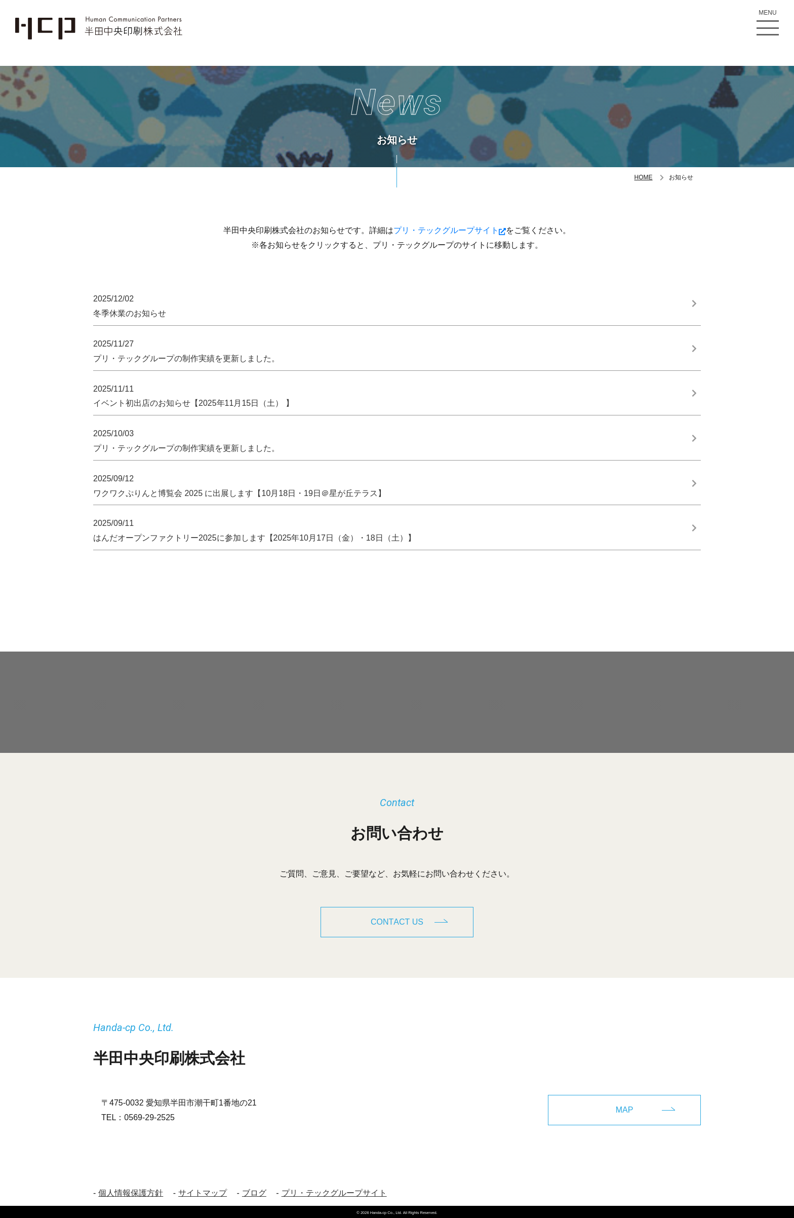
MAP (624, 1107)
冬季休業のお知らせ (389, 305)
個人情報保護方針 (130, 1190)
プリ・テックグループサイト (449, 230)
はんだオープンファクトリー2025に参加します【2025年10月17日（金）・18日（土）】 (389, 529)
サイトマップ (202, 1190)
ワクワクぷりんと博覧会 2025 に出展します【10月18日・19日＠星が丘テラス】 (389, 485)
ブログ (254, 1190)
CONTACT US (397, 922)
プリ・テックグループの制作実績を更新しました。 (389, 350)
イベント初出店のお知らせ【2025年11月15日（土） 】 (389, 395)
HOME (643, 177)
